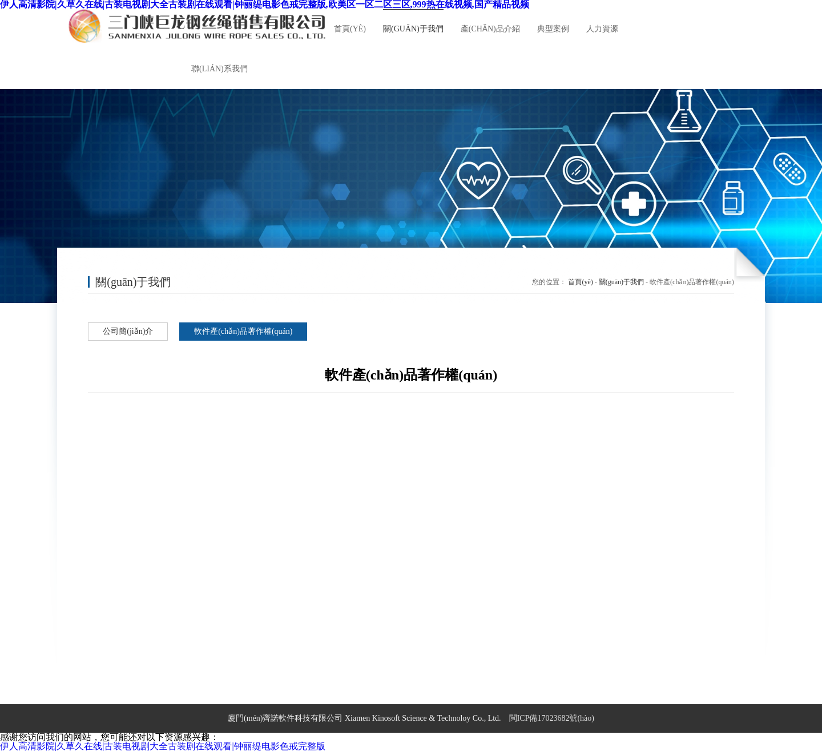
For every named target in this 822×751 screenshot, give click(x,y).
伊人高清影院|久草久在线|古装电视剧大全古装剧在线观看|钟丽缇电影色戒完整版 (162, 746)
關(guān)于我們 (621, 282)
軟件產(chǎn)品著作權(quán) (243, 331)
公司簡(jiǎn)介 (128, 331)
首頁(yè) (580, 282)
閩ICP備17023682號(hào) (551, 718)
